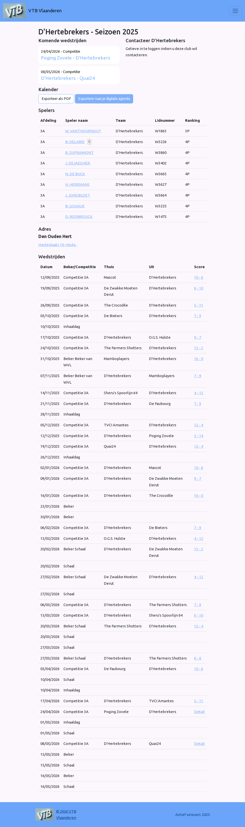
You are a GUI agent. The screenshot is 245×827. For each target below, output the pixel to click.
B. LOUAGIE (75, 206)
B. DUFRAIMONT (79, 152)
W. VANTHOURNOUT (83, 131)
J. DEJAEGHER (77, 163)
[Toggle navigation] (235, 11)
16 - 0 (198, 359)
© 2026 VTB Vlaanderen (66, 814)
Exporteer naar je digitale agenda (104, 99)
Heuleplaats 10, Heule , (57, 245)
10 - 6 (198, 277)
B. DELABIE (75, 142)
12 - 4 (198, 425)
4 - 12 (198, 393)
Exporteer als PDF (56, 99)
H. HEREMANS (77, 184)
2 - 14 (198, 436)
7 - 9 (197, 316)
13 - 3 (198, 348)
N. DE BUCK (75, 174)
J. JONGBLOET (77, 195)
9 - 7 (197, 337)
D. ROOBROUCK (79, 216)
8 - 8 (197, 658)
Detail (199, 712)
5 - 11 (198, 305)
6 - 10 (198, 288)
